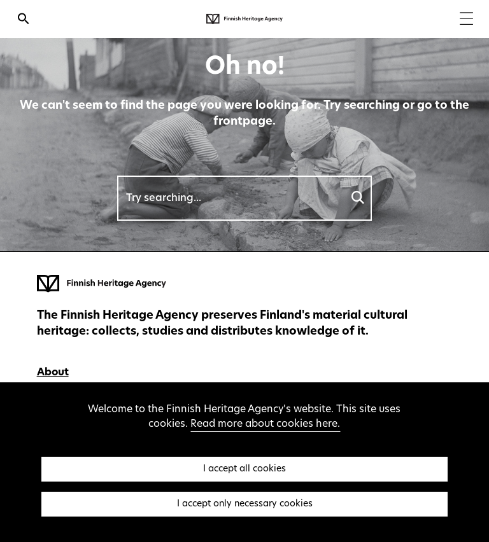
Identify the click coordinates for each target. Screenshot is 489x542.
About (53, 373)
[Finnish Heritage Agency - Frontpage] (244, 19)
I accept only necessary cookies (245, 504)
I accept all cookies (244, 469)
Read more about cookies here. (265, 424)
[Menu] (466, 20)
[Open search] (23, 20)
